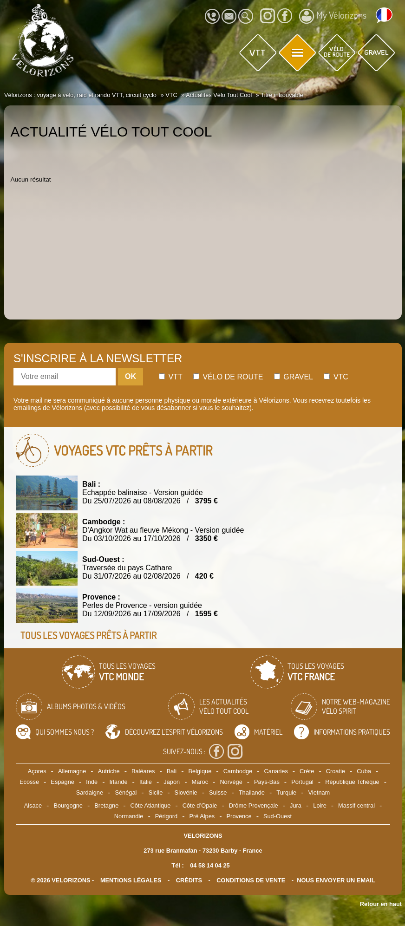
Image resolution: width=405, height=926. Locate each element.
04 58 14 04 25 (209, 865)
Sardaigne (89, 792)
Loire (319, 805)
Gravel (293, 377)
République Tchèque (352, 781)
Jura (295, 805)
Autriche (109, 771)
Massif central (356, 805)
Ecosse (29, 781)
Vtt (171, 377)
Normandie (129, 816)
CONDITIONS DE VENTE (250, 880)
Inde (92, 781)
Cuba (364, 771)
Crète (307, 771)
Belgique (199, 771)
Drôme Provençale (253, 805)
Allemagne (72, 771)
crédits (189, 880)
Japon (171, 781)
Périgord (166, 816)
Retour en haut (381, 903)
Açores (37, 771)
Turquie (286, 792)
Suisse (218, 792)
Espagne (62, 781)
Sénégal (126, 792)
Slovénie (186, 792)
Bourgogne (68, 805)
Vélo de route (228, 377)
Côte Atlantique (151, 805)
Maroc (199, 781)
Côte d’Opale (200, 805)
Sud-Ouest (277, 816)
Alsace (33, 805)
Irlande (118, 781)
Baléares (143, 771)
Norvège (231, 781)
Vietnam (319, 792)
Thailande (252, 792)
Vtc (336, 377)
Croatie (335, 771)
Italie (145, 781)
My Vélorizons (332, 16)
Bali (171, 771)
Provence (239, 816)
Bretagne (106, 805)
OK (130, 376)
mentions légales (131, 880)
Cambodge (238, 771)
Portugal (302, 781)
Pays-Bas (267, 781)
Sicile (156, 792)
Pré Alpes (202, 816)
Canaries (276, 771)
